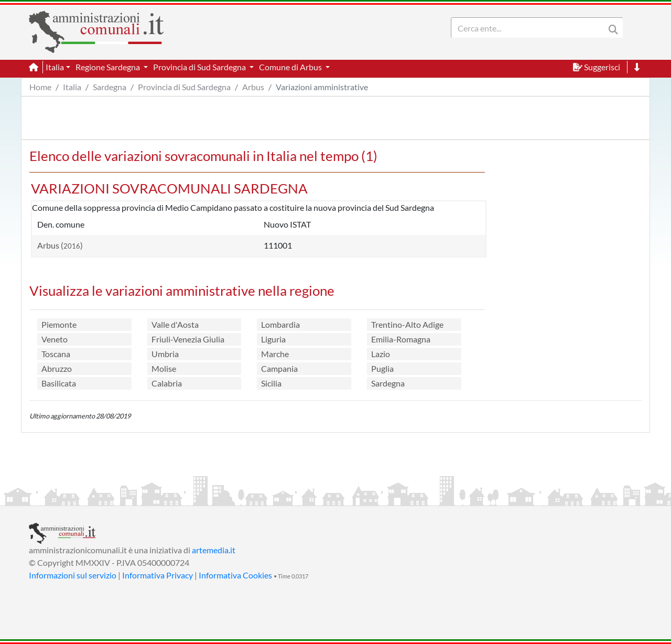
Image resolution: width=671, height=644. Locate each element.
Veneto (54, 339)
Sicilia (271, 383)
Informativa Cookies (235, 575)
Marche (275, 354)
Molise (163, 368)
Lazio (380, 354)
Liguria (273, 339)
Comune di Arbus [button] (291, 67)
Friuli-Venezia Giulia (187, 339)
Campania (279, 368)
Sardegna (109, 87)
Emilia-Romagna (400, 339)
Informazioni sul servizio (72, 575)
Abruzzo (56, 368)
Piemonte (59, 324)
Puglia (382, 368)
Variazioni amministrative (322, 87)
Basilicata (58, 383)
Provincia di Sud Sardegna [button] (200, 67)
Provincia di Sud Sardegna (184, 87)
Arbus (253, 87)
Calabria (166, 383)
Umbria (165, 354)
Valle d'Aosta (175, 324)
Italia (72, 87)
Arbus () (60, 245)
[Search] (530, 28)
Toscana (55, 354)
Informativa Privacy (157, 575)
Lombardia (280, 324)
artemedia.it (213, 550)
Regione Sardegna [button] (108, 67)
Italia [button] (55, 67)
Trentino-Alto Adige (407, 324)
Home (40, 87)
